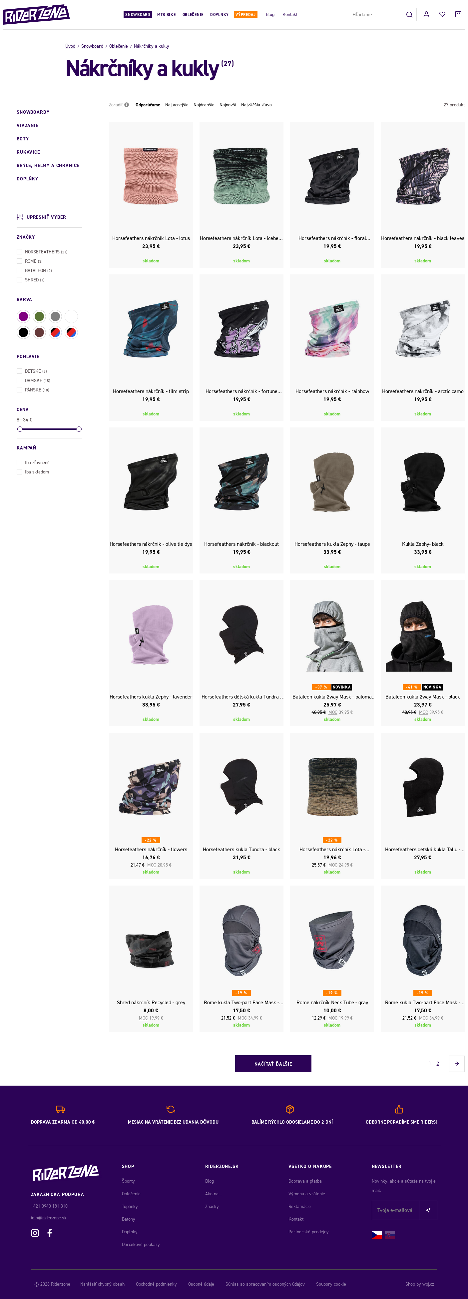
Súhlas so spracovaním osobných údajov (265, 1284)
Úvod (70, 46)
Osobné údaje (201, 1284)
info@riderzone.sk (49, 1218)
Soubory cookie (331, 1284)
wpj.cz (428, 1284)
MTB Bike (166, 14)
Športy (128, 1181)
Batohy (128, 1219)
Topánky (130, 1206)
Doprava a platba (305, 1181)
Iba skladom (33, 471)
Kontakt (289, 14)
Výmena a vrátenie (306, 1194)
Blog (270, 14)
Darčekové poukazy (141, 1244)
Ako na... (213, 1194)
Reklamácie (299, 1206)
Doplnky (219, 14)
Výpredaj (245, 14)
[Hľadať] (410, 14)
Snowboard (137, 14)
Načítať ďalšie (273, 1064)
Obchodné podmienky (156, 1284)
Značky (212, 1206)
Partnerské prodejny (308, 1232)
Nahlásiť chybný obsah (102, 1284)
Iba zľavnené (33, 462)
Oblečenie (193, 14)
